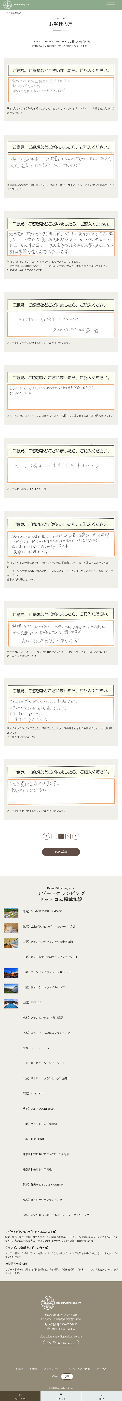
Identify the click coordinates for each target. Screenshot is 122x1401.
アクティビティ (52, 1369)
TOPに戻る (61, 851)
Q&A (55, 1376)
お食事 (33, 1369)
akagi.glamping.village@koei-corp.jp (61, 1336)
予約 (67, 1376)
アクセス (101, 1369)
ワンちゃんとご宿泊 (79, 1369)
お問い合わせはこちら (61, 1342)
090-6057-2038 (68, 1324)
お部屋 (19, 1369)
